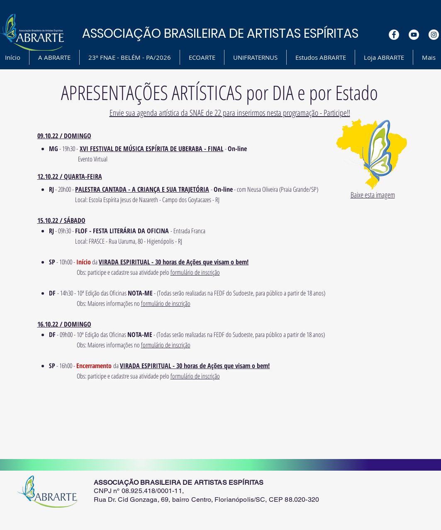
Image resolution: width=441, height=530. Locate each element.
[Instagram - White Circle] (434, 34)
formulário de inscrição (195, 272)
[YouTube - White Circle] (414, 34)
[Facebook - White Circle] (394, 34)
